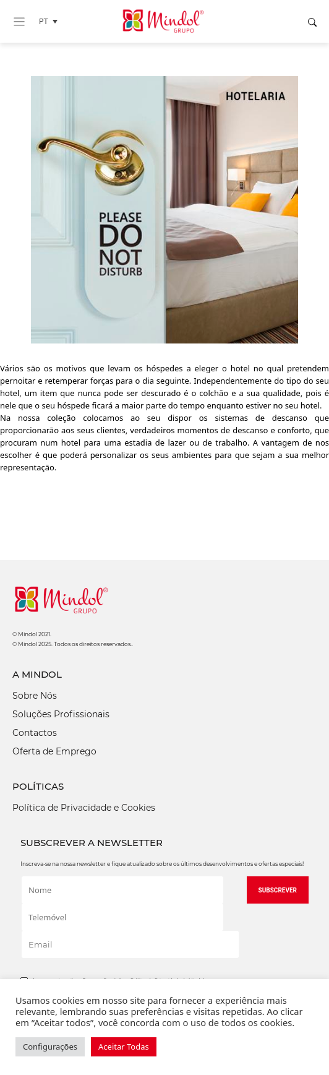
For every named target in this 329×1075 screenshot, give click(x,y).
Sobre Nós (34, 695)
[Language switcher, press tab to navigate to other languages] (51, 21)
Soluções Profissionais (60, 714)
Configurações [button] (50, 1046)
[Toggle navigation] (19, 21)
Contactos (34, 732)
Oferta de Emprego (54, 751)
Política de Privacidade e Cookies (83, 807)
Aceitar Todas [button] (123, 1046)
